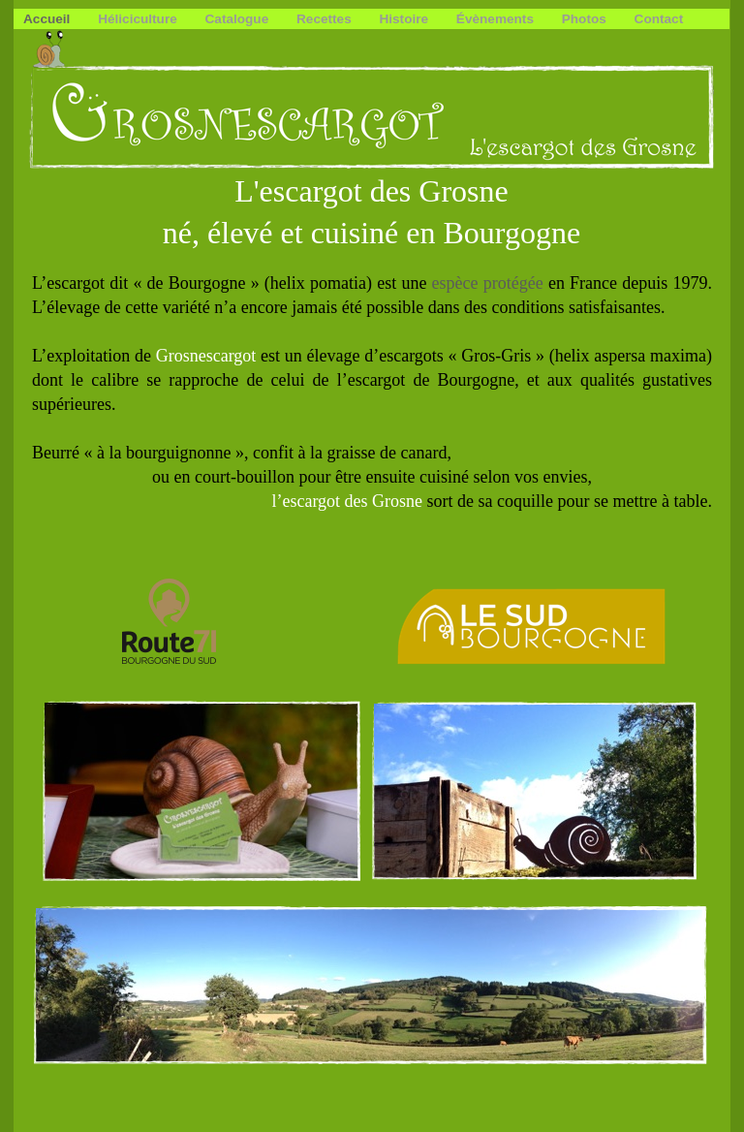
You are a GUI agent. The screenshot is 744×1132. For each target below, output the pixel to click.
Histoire (405, 19)
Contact (659, 19)
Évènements (497, 19)
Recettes (325, 19)
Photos (586, 19)
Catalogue (239, 19)
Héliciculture (139, 19)
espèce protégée (487, 283)
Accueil (48, 19)
